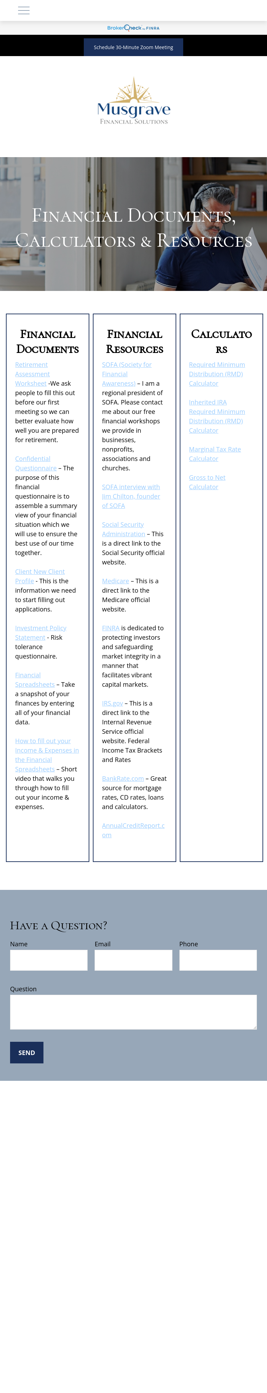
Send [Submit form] (26, 1052)
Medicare (115, 581)
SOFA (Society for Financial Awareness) (127, 373)
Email (103, 944)
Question (23, 989)
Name (18, 944)
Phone (188, 944)
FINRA (111, 628)
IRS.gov (112, 703)
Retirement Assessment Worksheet (32, 373)
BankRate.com (123, 778)
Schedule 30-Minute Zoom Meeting (133, 47)
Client (24, 571)
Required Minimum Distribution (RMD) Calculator (217, 373)
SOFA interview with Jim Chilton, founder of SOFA (131, 496)
